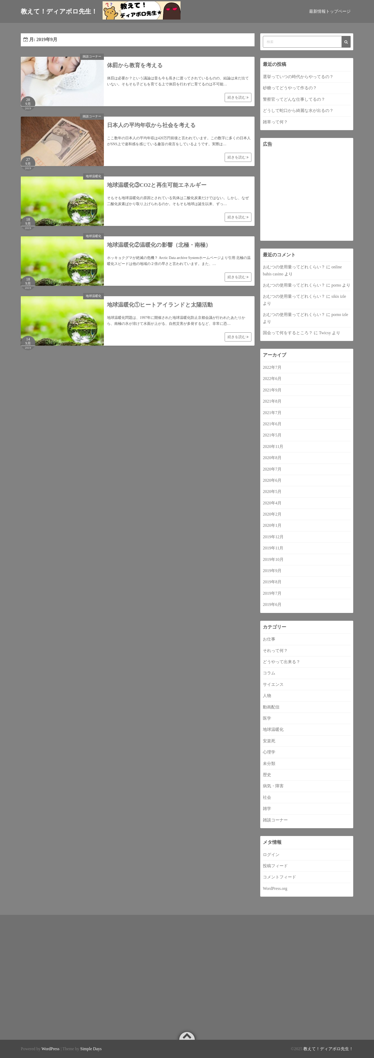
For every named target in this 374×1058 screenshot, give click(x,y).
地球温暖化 (93, 176)
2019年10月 (273, 559)
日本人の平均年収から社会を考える (151, 125)
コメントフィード (279, 877)
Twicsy (325, 333)
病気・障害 (273, 786)
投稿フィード (275, 866)
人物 (267, 695)
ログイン (271, 854)
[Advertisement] (307, 194)
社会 (267, 797)
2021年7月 (272, 412)
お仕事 (269, 639)
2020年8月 (272, 457)
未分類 (269, 763)
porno (336, 285)
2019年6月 (272, 604)
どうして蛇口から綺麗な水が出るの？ (298, 110)
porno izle (339, 314)
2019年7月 (272, 593)
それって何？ (275, 650)
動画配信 (271, 707)
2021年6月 (272, 424)
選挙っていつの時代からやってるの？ (298, 76)
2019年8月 (272, 582)
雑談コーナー (92, 56)
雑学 (267, 808)
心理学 (269, 752)
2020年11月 (273, 446)
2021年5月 (272, 435)
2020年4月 (272, 503)
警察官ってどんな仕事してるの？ (294, 99)
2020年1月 (272, 525)
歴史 (267, 774)
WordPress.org (275, 888)
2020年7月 (272, 469)
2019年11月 (273, 548)
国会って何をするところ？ (288, 333)
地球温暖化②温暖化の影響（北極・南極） (159, 245)
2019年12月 (273, 537)
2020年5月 (272, 491)
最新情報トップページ (330, 11)
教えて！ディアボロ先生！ (328, 1049)
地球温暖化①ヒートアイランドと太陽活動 (160, 305)
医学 (267, 718)
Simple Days (91, 1049)
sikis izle (338, 296)
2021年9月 (272, 390)
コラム (269, 673)
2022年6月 (272, 378)
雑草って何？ (275, 122)
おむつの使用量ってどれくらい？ (294, 267)
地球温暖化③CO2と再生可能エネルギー (156, 185)
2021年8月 (272, 401)
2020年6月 (272, 480)
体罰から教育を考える (135, 65)
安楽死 (269, 741)
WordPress (50, 1049)
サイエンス (273, 684)
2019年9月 (272, 570)
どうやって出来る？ (281, 662)
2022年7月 (272, 367)
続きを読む (238, 97)
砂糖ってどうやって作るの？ (290, 88)
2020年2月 (272, 514)
